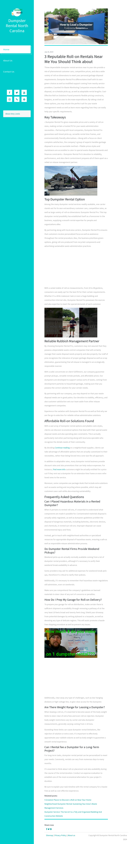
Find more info (59, 469)
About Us (7, 60)
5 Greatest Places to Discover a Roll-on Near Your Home (67, 800)
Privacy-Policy (60, 835)
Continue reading (62, 447)
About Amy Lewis (12, 113)
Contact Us (8, 71)
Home (6, 49)
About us (71, 835)
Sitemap (49, 835)
